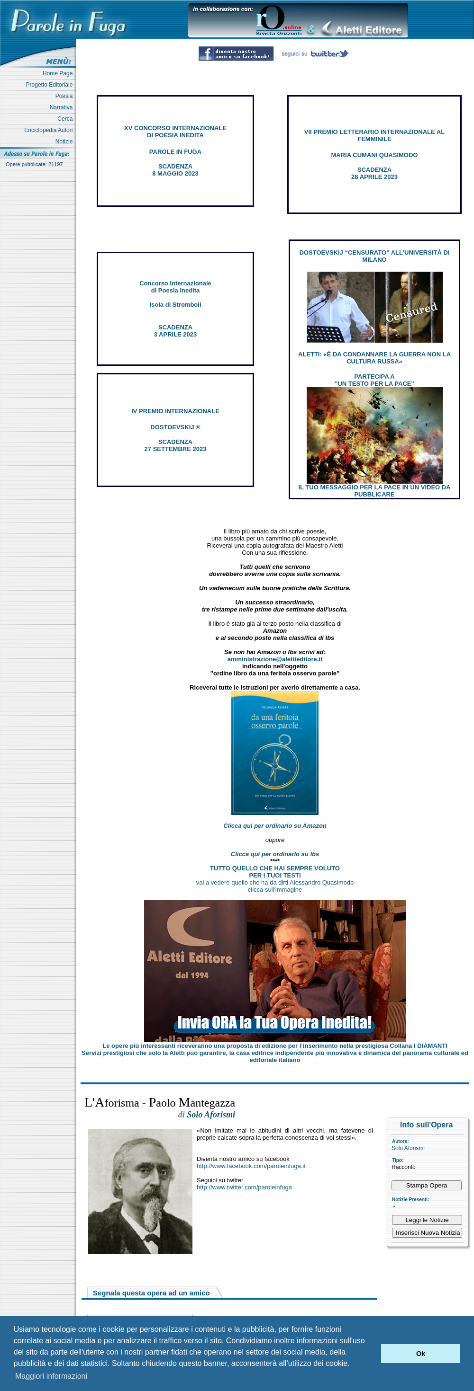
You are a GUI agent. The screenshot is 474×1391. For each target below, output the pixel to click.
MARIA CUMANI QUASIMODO (374, 155)
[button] (371, 1353)
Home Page (59, 73)
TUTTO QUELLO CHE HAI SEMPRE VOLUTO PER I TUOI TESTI (275, 872)
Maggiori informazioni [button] (51, 1376)
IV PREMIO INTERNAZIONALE (175, 411)
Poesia (65, 96)
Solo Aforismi (408, 1148)
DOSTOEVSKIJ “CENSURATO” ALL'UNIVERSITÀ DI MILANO (375, 256)
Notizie (65, 141)
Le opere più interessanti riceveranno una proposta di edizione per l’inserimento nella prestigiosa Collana (274, 1045)
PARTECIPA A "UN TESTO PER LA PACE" (374, 380)
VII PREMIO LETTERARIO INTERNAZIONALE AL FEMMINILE (374, 135)
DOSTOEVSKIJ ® (175, 427)
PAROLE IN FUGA (175, 151)
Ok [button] (420, 1353)
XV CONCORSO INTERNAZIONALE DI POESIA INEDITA (175, 131)
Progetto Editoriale (51, 84)
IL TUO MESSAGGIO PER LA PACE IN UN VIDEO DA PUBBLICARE (374, 491)
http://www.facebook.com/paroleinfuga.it (251, 1166)
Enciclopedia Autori (50, 130)
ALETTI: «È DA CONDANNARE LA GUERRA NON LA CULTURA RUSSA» (374, 358)
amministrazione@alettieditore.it (275, 659)
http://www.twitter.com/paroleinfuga (244, 1187)
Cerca (66, 118)
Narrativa (63, 107)
